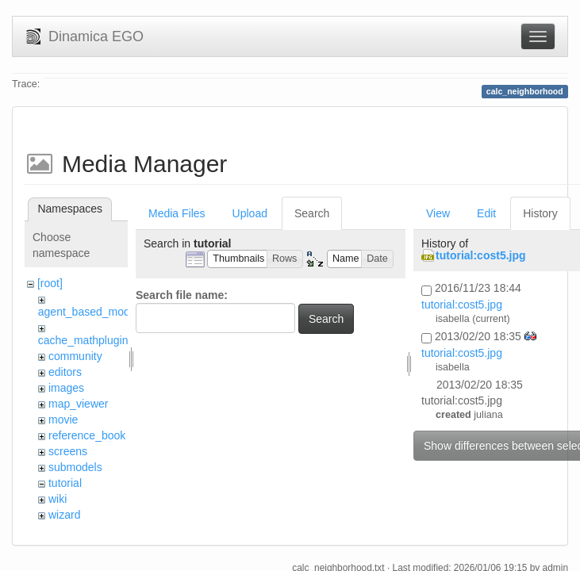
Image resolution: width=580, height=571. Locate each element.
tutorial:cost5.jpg (481, 255)
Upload (249, 213)
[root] (50, 283)
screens (67, 451)
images (66, 387)
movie (63, 419)
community (75, 356)
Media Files (176, 213)
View (438, 213)
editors (65, 372)
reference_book (86, 435)
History (540, 213)
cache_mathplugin (83, 340)
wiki (57, 498)
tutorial (65, 483)
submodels (75, 467)
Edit (486, 213)
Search (311, 213)
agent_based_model (88, 311)
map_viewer (78, 403)
